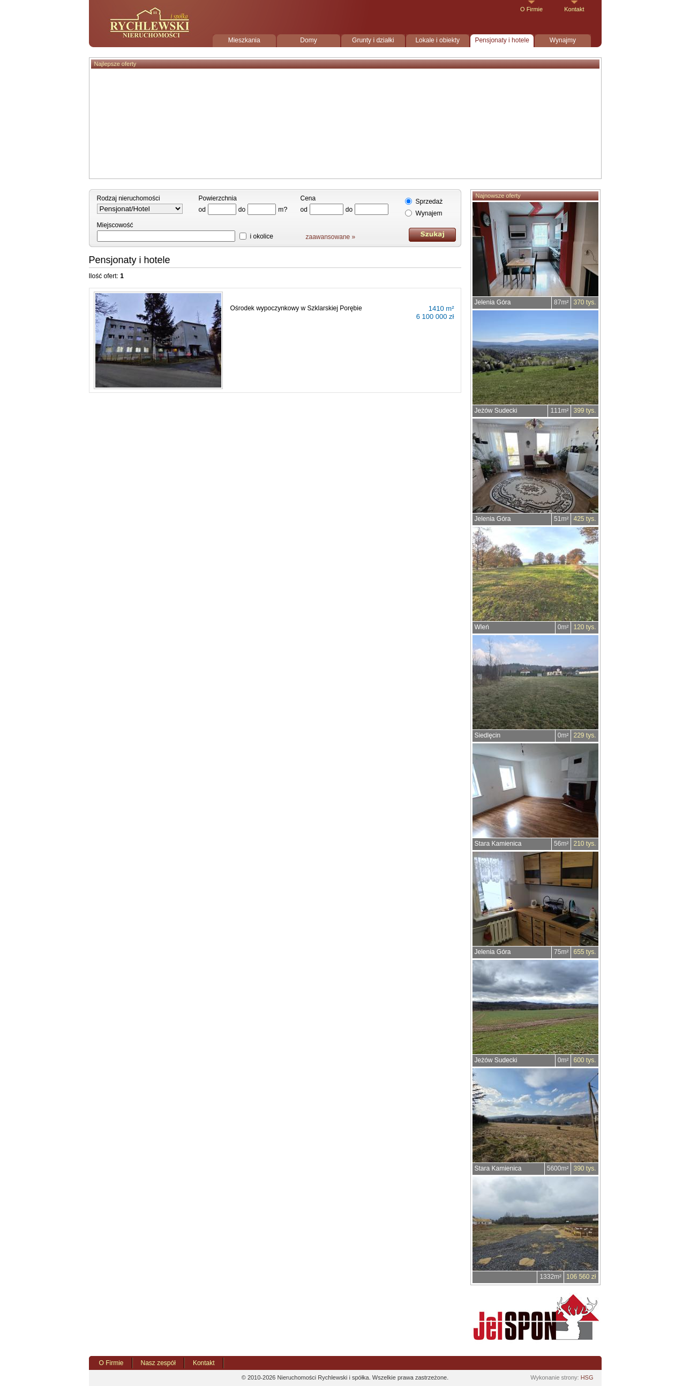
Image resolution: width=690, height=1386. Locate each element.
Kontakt (574, 9)
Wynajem (429, 213)
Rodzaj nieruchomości (128, 198)
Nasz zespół (158, 1363)
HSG (587, 1377)
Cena (308, 198)
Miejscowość (115, 225)
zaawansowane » (331, 237)
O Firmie (531, 9)
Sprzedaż (429, 201)
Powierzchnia (218, 198)
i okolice (261, 236)
